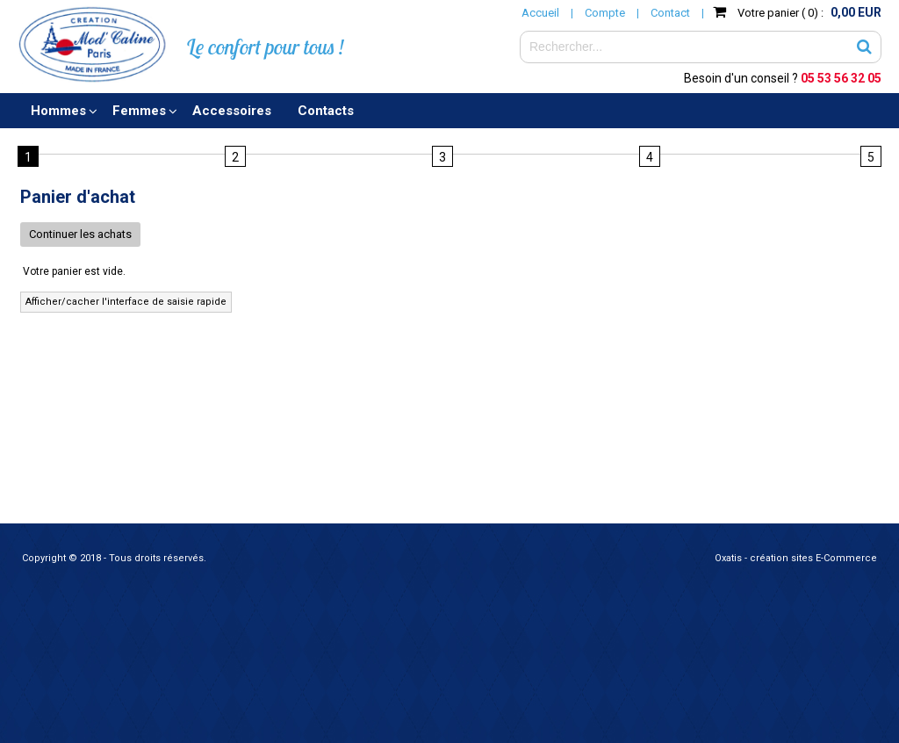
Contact (670, 12)
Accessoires (231, 111)
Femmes (139, 111)
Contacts (326, 111)
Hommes (58, 111)
